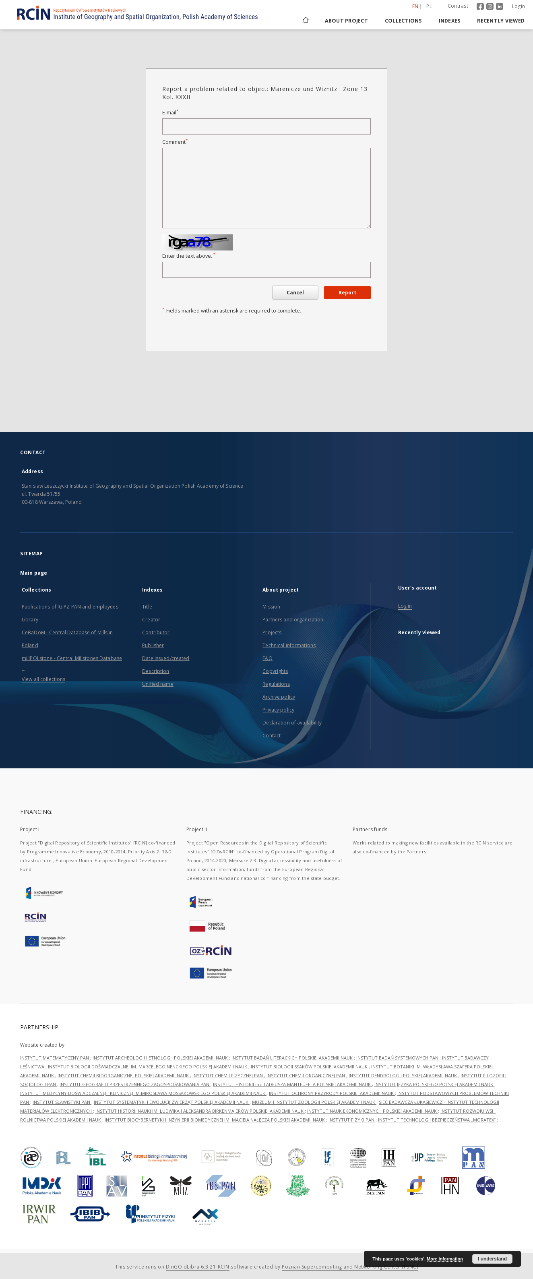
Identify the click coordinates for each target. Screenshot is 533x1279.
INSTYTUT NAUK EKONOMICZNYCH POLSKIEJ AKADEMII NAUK (372, 1111)
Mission (271, 606)
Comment (175, 142)
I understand (492, 1259)
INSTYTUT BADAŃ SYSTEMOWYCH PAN (398, 1058)
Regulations (275, 684)
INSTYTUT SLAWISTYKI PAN (62, 1102)
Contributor (155, 632)
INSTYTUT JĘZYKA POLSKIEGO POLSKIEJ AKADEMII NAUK (434, 1084)
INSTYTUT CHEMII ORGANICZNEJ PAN (306, 1075)
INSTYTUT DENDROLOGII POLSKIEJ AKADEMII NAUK (403, 1075)
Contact (271, 735)
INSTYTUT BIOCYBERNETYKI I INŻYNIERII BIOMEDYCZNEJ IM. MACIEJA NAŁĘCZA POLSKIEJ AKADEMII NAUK (215, 1120)
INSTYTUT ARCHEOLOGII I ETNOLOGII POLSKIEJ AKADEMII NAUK (161, 1058)
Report (347, 292)
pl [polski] (429, 6)
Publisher (153, 645)
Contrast (458, 5)
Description (155, 671)
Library (30, 619)
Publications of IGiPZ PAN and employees (70, 606)
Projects (271, 632)
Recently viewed (501, 20)
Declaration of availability (292, 722)
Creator (151, 619)
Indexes (450, 20)
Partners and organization (292, 619)
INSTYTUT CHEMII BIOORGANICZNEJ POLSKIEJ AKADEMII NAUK (124, 1075)
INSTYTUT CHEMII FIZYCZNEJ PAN (228, 1075)
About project (346, 20)
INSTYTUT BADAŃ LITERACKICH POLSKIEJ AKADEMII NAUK (292, 1058)
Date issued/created (165, 658)
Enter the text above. (188, 255)
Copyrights (275, 671)
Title (147, 606)
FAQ (267, 658)
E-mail (170, 112)
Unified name (157, 684)
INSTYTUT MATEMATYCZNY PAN (55, 1058)
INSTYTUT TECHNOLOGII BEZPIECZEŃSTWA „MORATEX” (437, 1120)
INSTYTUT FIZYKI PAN (352, 1120)
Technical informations (289, 645)
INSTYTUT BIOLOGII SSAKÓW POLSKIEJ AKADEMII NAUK (310, 1067)
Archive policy (278, 696)
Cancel (295, 292)
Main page (33, 572)
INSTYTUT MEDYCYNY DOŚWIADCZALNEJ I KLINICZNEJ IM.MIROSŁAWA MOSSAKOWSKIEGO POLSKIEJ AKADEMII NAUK (143, 1093)
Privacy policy (278, 709)
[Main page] (305, 21)
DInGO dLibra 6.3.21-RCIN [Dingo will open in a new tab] (197, 1266)
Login (518, 6)
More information (445, 1258)
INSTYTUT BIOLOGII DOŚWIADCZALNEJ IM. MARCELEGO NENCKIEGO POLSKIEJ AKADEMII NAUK (148, 1067)
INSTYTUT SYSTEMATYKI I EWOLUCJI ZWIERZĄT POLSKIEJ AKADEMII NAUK (172, 1102)
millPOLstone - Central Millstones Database (72, 658)
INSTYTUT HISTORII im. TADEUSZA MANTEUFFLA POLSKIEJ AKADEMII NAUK (292, 1084)
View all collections (43, 679)
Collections (403, 20)
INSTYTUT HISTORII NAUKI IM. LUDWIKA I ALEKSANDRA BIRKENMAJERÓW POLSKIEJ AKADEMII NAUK (200, 1111)
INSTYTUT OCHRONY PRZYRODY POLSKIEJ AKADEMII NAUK (332, 1093)
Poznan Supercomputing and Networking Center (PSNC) (350, 1266)
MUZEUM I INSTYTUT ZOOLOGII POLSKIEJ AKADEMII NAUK (314, 1102)
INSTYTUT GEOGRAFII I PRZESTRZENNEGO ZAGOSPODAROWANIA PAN (135, 1084)
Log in (405, 605)
